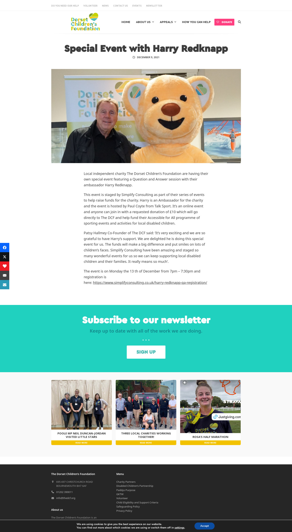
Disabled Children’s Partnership (134, 458)
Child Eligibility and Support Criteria (137, 475)
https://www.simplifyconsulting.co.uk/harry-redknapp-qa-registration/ (150, 282)
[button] (239, 22)
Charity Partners (125, 454)
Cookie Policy (124, 519)
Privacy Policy (124, 483)
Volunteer (122, 471)
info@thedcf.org (65, 470)
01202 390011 (64, 464)
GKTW (119, 467)
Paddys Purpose (125, 463)
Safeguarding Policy (128, 479)
